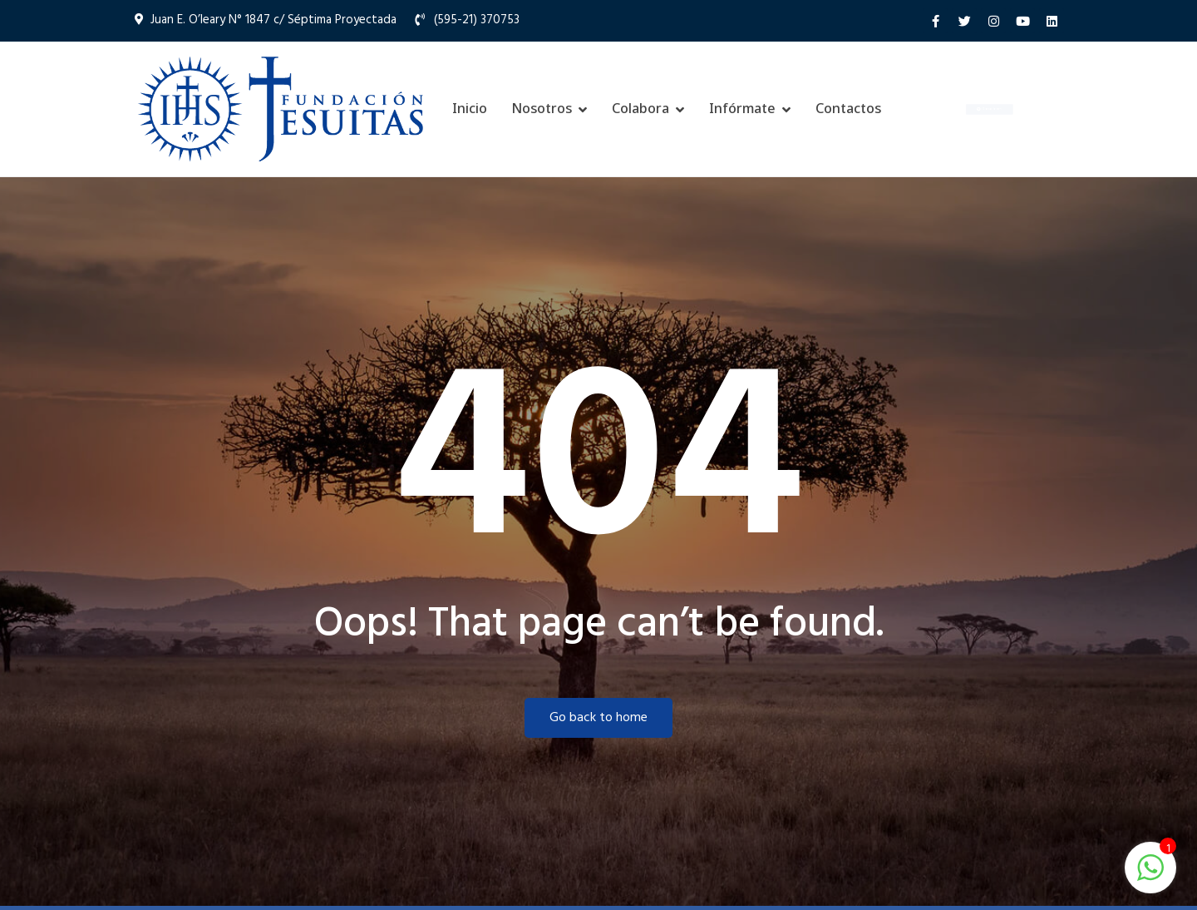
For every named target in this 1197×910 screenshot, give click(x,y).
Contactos (848, 108)
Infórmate (742, 108)
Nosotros (542, 108)
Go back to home (598, 718)
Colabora (640, 108)
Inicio (469, 108)
